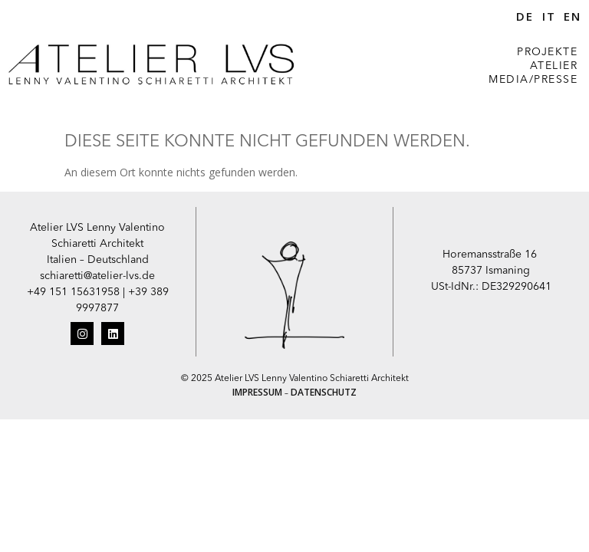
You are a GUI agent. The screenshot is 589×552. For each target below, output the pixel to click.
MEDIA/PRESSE (533, 79)
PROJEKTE (547, 52)
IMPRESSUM (257, 392)
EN (572, 16)
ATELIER (554, 66)
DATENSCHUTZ (324, 392)
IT (549, 16)
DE (525, 16)
